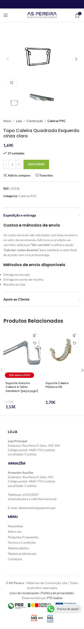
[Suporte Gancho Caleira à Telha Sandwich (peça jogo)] (22, 354)
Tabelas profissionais (22, 553)
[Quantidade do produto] (12, 164)
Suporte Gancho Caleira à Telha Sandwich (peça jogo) (22, 387)
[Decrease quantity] (6, 164)
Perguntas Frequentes (23, 537)
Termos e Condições (22, 542)
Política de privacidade (57, 593)
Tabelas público (18, 548)
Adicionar (36, 164)
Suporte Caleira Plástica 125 (57, 385)
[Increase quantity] (18, 164)
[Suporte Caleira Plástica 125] (62, 354)
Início (7, 121)
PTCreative (54, 598)
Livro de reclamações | (25, 593)
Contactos (15, 559)
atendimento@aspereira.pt (36, 507)
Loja (19, 121)
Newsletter (15, 526)
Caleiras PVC (56, 121)
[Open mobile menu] (5, 15)
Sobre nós (15, 531)
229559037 (31, 494)
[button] (7, 59)
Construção (34, 121)
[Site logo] (42, 15)
